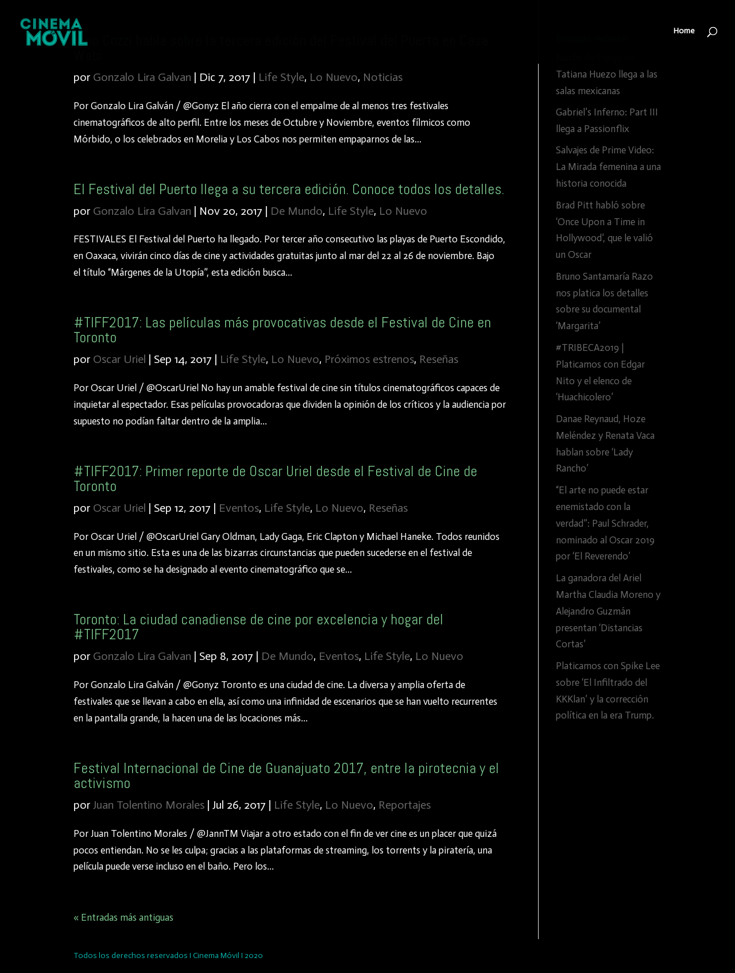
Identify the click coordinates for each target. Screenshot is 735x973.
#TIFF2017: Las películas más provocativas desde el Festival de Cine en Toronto (282, 330)
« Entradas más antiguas (123, 917)
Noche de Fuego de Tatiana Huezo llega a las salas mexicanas (606, 74)
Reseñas (438, 359)
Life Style (281, 77)
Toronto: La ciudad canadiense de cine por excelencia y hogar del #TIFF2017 (258, 627)
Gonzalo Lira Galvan (142, 77)
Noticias (383, 77)
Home (684, 33)
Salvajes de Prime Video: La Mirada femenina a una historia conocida (608, 166)
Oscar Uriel (119, 359)
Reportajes (404, 805)
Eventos (239, 508)
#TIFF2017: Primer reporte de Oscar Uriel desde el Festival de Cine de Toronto (275, 479)
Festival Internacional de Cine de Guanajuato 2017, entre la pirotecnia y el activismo (286, 776)
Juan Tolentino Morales (148, 805)
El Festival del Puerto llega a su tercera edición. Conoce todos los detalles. (289, 189)
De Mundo (296, 211)
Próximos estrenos (369, 359)
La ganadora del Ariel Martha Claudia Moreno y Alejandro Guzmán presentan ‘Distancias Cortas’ (608, 611)
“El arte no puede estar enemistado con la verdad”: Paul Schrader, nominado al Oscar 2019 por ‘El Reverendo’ (605, 523)
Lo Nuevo (334, 77)
